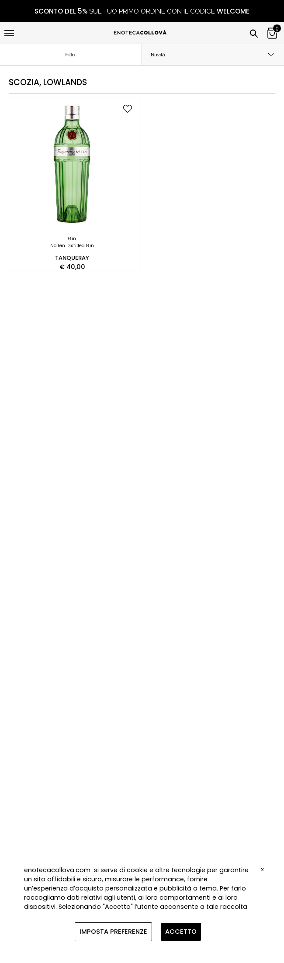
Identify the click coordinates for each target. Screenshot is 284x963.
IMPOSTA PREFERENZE (113, 931)
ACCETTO (181, 931)
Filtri (78, 55)
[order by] (213, 55)
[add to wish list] (127, 109)
